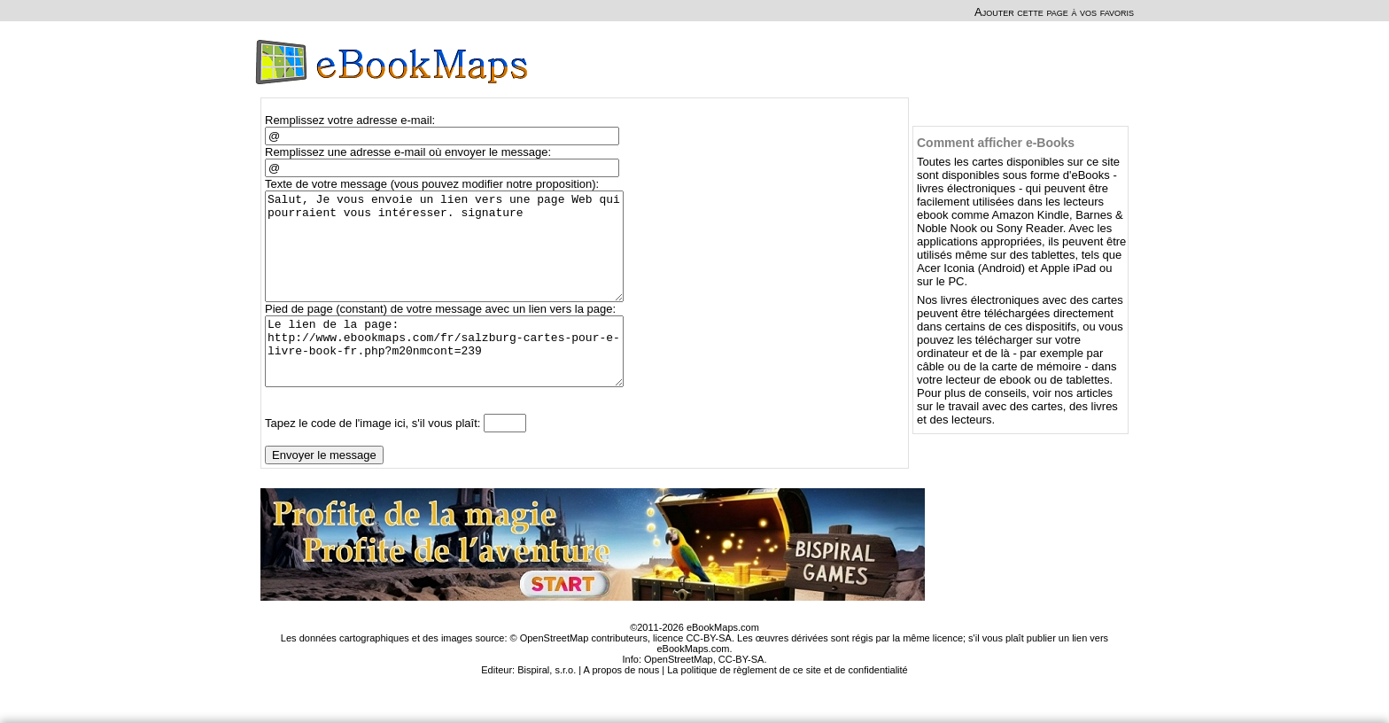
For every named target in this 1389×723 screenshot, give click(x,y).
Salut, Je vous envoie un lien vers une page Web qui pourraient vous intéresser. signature (452, 256)
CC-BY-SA (741, 693)
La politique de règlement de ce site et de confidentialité (787, 704)
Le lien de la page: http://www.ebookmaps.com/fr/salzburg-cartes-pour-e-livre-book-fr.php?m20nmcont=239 (452, 379)
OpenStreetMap (678, 693)
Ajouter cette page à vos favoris (1054, 12)
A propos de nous (622, 704)
